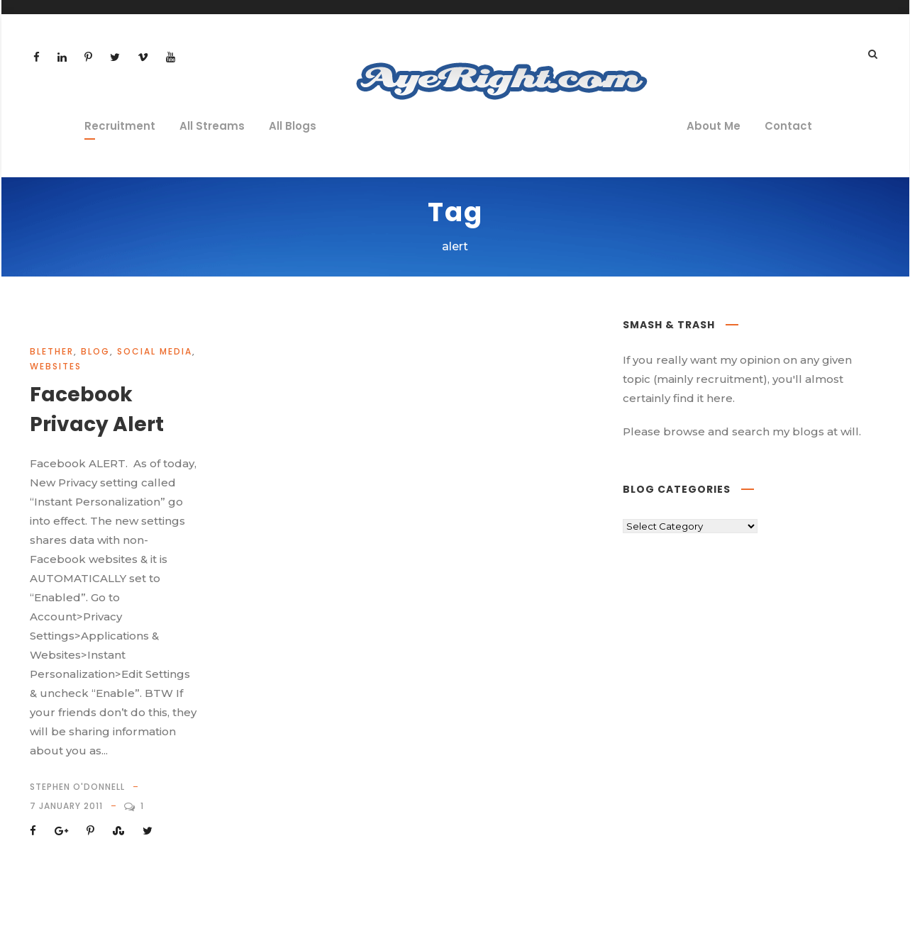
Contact (788, 125)
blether (52, 351)
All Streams (212, 125)
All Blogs (292, 125)
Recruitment (119, 125)
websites (56, 366)
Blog (95, 351)
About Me (713, 125)
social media (154, 351)
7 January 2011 (66, 806)
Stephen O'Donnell (77, 787)
